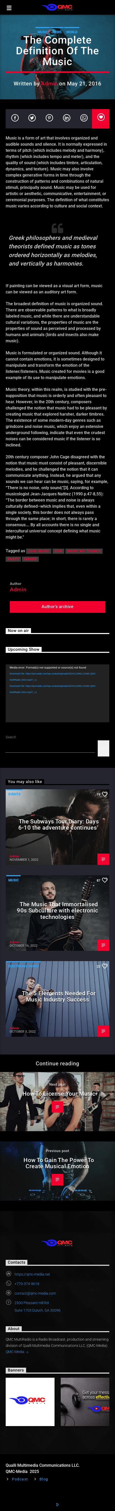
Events (14, 794)
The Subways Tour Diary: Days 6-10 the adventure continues (58, 824)
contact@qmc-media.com (35, 1293)
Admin (49, 84)
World (71, 32)
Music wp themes (84, 551)
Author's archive (58, 606)
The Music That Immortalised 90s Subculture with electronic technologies (57, 910)
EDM (58, 551)
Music (42, 32)
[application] (57, 693)
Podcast (20, 1479)
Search (11, 737)
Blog (44, 1479)
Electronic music (23, 966)
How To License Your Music (58, 1093)
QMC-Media (17, 1352)
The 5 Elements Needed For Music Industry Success (59, 996)
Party (13, 559)
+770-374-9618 (26, 1284)
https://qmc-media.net (32, 1274)
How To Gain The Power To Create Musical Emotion (59, 1163)
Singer (30, 559)
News (57, 32)
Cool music (38, 551)
